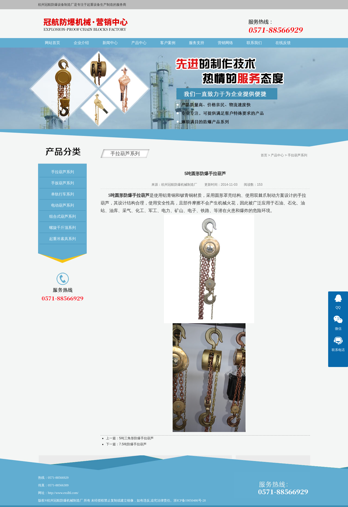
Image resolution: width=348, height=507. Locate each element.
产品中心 (277, 155)
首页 (264, 155)
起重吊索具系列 (62, 239)
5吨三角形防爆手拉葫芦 (136, 438)
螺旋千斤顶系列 (62, 227)
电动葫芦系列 (62, 205)
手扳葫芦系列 (62, 183)
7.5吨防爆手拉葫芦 (133, 444)
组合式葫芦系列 (62, 216)
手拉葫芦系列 (62, 172)
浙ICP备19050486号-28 (189, 500)
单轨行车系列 (62, 194)
